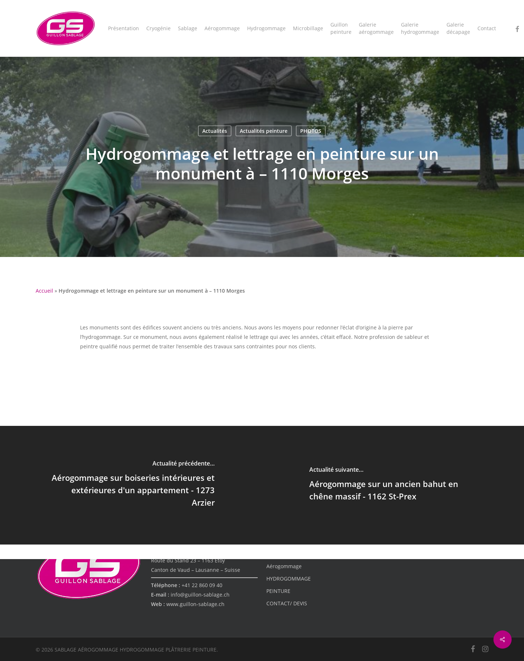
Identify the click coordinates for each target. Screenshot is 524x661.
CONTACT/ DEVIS (286, 603)
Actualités (214, 130)
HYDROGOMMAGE (288, 578)
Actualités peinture (263, 130)
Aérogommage (284, 566)
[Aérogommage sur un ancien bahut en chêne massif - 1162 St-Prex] (393, 485)
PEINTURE (278, 590)
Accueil (44, 290)
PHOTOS (310, 130)
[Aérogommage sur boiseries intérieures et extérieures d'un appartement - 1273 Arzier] (131, 485)
